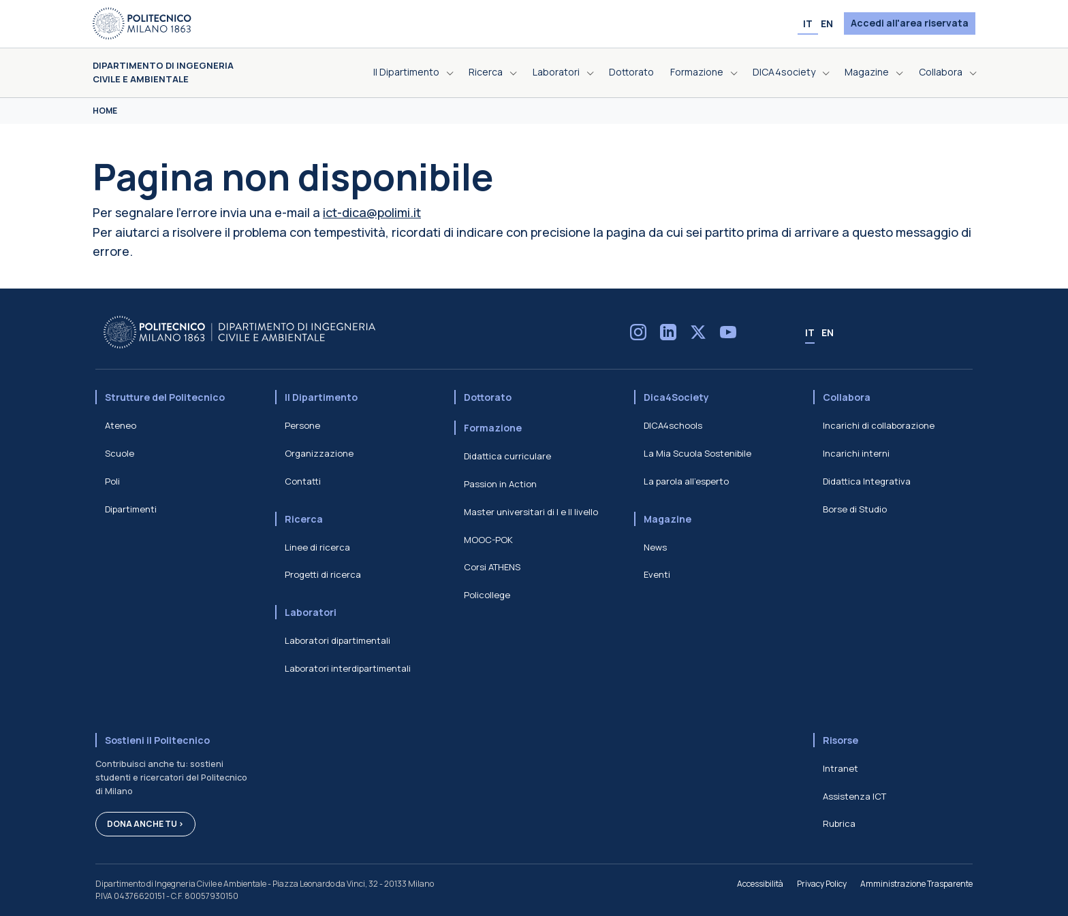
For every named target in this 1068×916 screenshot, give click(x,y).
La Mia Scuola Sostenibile (697, 453)
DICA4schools (673, 425)
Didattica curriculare (507, 456)
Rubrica (839, 823)
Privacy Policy (822, 883)
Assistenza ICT (854, 796)
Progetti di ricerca (323, 574)
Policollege (487, 595)
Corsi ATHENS (492, 567)
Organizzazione (319, 453)
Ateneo (120, 425)
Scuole (119, 453)
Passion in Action (500, 484)
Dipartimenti (131, 509)
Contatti (303, 481)
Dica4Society (676, 397)
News (655, 547)
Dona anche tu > (145, 824)
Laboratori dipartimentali (337, 640)
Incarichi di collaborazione (878, 425)
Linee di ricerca (317, 547)
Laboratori (310, 612)
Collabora (846, 397)
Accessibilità (760, 883)
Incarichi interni (856, 453)
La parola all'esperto (686, 481)
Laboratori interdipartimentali (348, 668)
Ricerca (304, 518)
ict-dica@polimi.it (372, 212)
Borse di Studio (855, 509)
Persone (302, 425)
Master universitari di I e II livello (531, 512)
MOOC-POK (488, 540)
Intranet (840, 768)
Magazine (667, 518)
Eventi (657, 574)
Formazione (493, 427)
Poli (112, 481)
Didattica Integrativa (867, 481)
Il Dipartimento (321, 397)
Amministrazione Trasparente (916, 883)
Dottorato (488, 397)
